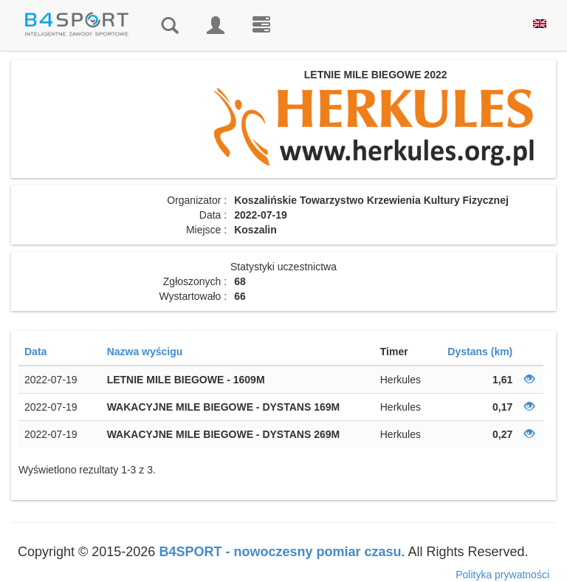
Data (35, 351)
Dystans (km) (479, 351)
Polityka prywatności (502, 575)
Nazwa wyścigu (145, 351)
